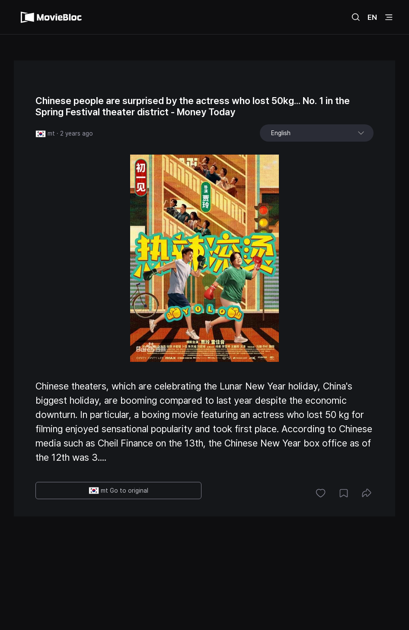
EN (372, 17)
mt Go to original (118, 490)
